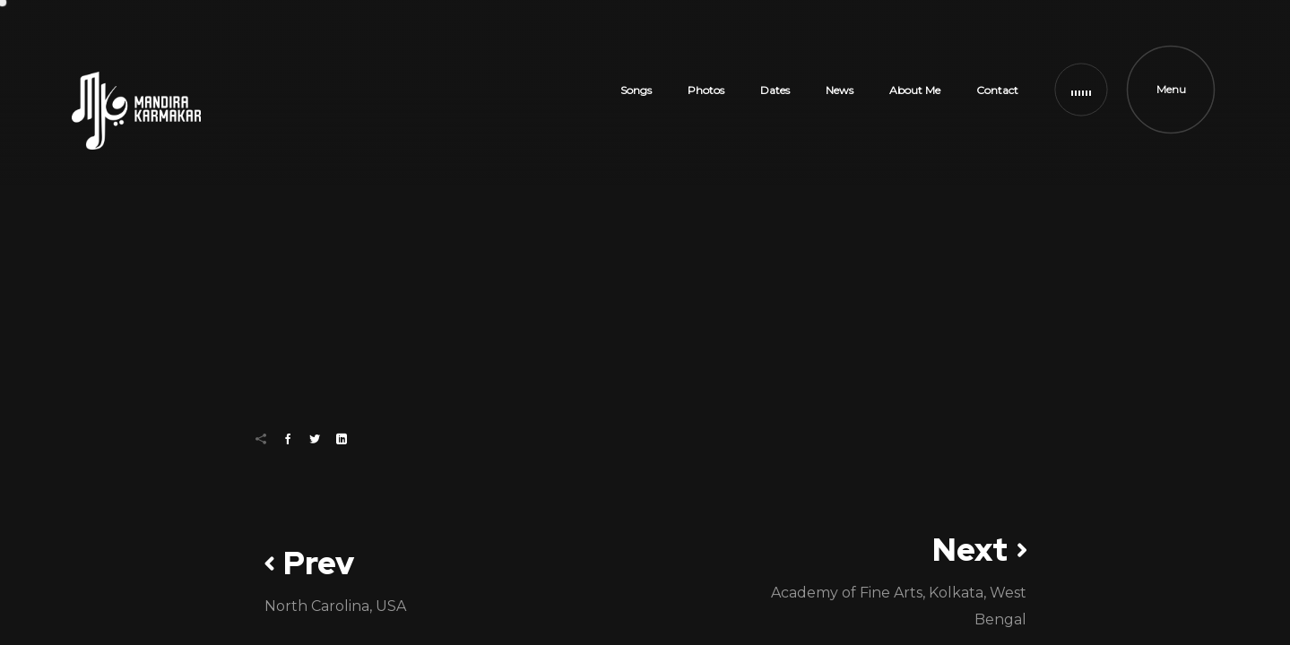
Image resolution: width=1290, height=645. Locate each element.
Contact (997, 90)
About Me (914, 90)
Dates (775, 90)
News (839, 90)
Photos (706, 90)
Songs (636, 90)
